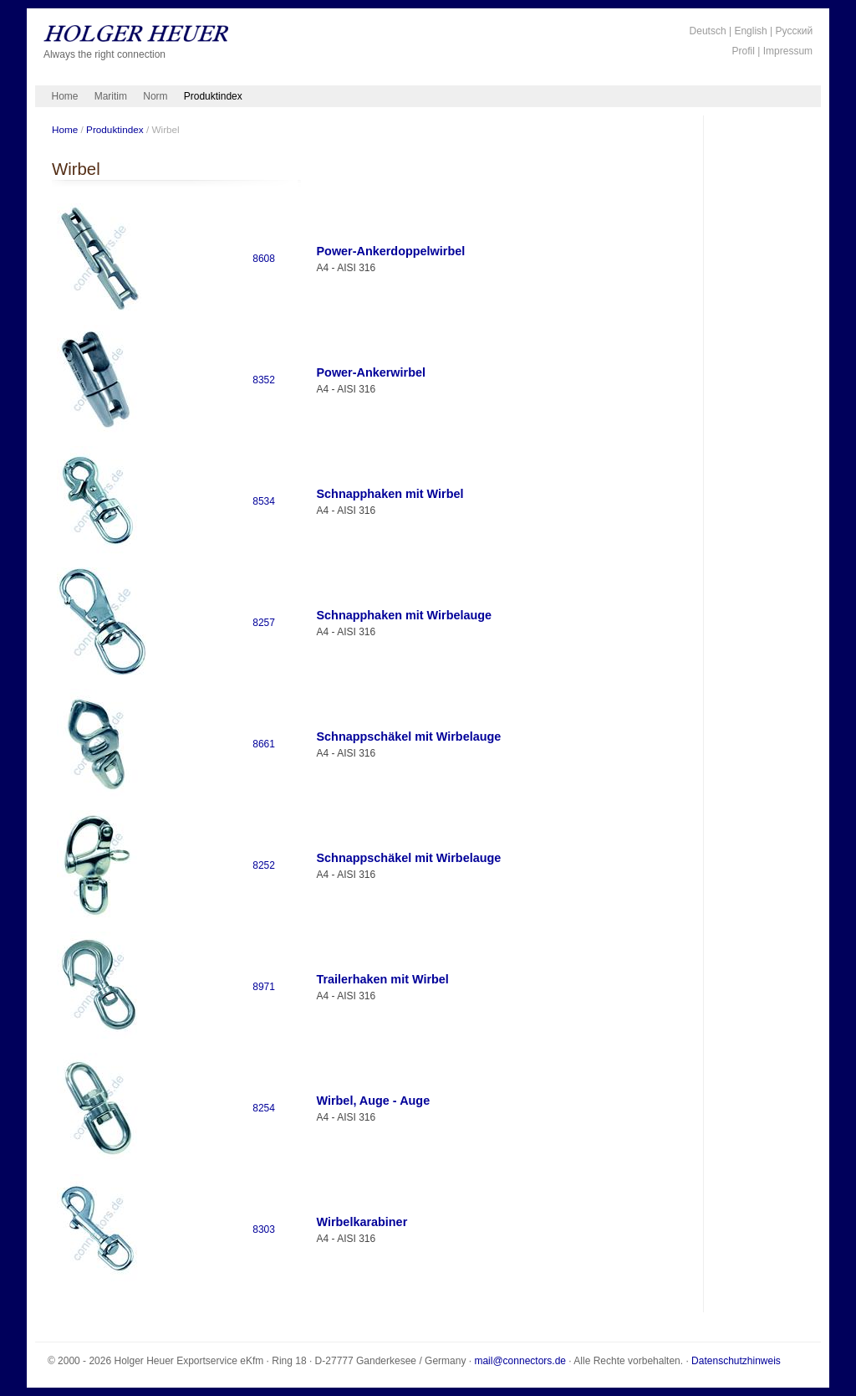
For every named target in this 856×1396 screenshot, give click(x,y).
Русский (794, 31)
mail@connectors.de (520, 1361)
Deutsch (708, 31)
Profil (743, 51)
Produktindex (213, 96)
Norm (155, 96)
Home (65, 96)
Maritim (110, 96)
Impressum (788, 51)
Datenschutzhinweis (736, 1361)
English (750, 31)
